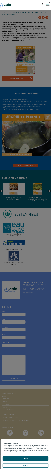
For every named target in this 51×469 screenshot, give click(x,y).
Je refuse (25, 465)
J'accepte (25, 458)
